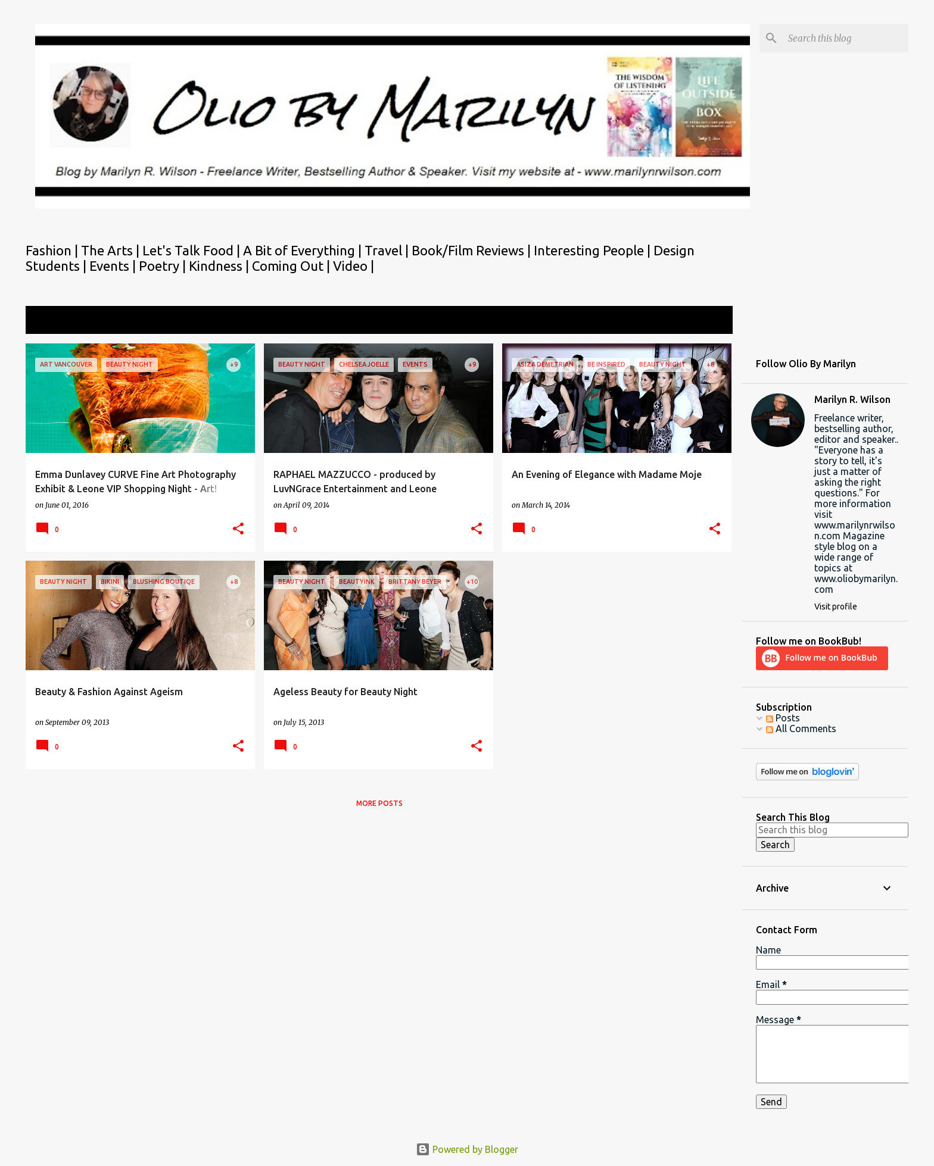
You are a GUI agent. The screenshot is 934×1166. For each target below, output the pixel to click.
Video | (353, 265)
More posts (379, 803)
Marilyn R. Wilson (852, 399)
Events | (114, 265)
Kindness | (220, 265)
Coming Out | (292, 265)
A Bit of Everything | (304, 250)
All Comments (801, 728)
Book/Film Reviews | (473, 250)
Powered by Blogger (467, 1149)
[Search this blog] (845, 38)
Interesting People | (593, 250)
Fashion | (53, 250)
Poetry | (164, 265)
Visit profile (835, 606)
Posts (783, 717)
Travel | (388, 250)
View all (707, 321)
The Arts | (111, 250)
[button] (238, 529)
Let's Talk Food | (192, 250)
